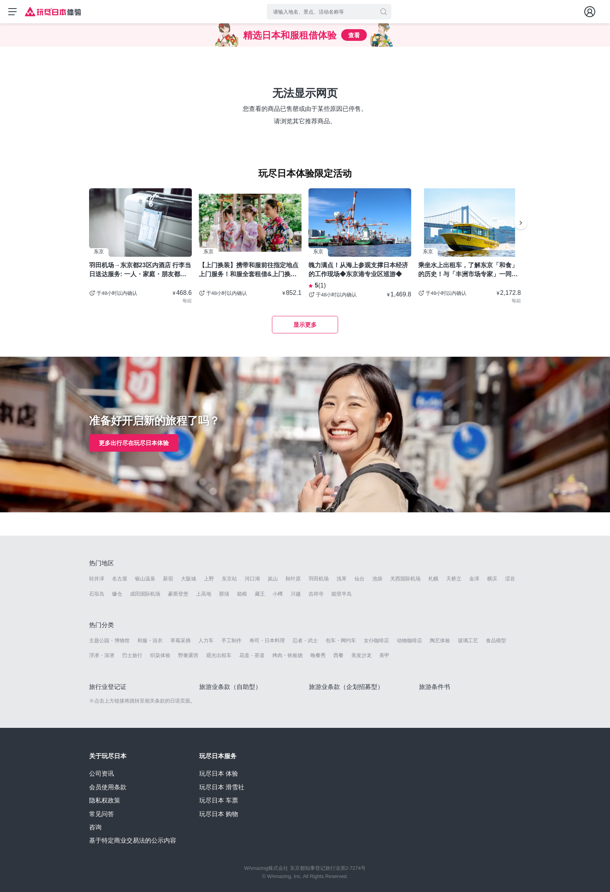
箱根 (242, 594)
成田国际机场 (145, 594)
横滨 (492, 579)
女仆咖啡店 (376, 640)
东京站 (229, 579)
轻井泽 (96, 579)
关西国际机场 (405, 579)
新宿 (168, 579)
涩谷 (510, 579)
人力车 (206, 640)
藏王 (260, 594)
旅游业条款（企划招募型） (346, 686)
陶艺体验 (440, 640)
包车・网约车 (341, 640)
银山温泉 (145, 579)
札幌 (433, 579)
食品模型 (496, 640)
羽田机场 (319, 579)
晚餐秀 (318, 655)
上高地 (203, 594)
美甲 (384, 655)
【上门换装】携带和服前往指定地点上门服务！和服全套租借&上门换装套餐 (248, 270)
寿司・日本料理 (267, 640)
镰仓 (117, 594)
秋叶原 (293, 579)
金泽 (474, 579)
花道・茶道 (252, 655)
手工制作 (231, 640)
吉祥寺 (316, 594)
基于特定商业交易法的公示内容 (132, 840)
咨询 (95, 827)
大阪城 (188, 579)
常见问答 (101, 814)
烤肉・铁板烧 (287, 655)
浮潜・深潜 (101, 655)
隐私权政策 (104, 800)
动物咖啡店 (409, 640)
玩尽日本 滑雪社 (221, 787)
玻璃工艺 (468, 640)
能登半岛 (341, 594)
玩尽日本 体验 (218, 773)
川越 (296, 594)
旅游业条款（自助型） (230, 686)
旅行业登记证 (107, 686)
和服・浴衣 (150, 640)
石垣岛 (96, 594)
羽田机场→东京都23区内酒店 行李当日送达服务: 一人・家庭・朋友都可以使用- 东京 (140, 270)
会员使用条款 (107, 787)
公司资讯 (101, 773)
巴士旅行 (132, 655)
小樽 (278, 594)
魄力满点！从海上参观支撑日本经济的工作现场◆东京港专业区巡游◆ (358, 269)
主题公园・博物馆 (109, 640)
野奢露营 (188, 655)
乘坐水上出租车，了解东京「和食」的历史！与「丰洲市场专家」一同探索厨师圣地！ (468, 270)
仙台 (359, 579)
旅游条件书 (434, 686)
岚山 (273, 579)
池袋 (377, 579)
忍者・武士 (305, 640)
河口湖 (252, 579)
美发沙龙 (361, 655)
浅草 (342, 579)
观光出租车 (218, 655)
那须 (224, 594)
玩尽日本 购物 (218, 814)
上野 (209, 579)
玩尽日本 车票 (218, 800)
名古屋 (119, 579)
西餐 (338, 655)
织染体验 (160, 655)
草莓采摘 (180, 640)
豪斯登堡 (178, 594)
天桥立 (453, 579)
